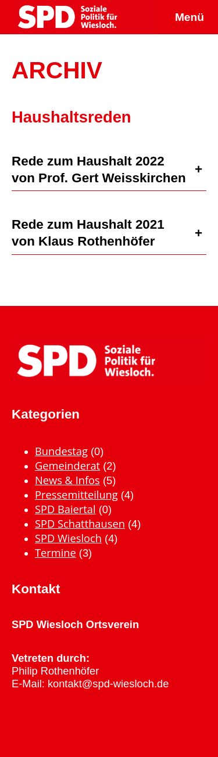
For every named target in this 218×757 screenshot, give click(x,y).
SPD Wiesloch (68, 538)
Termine (55, 552)
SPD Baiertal (65, 509)
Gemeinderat (67, 465)
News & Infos (67, 480)
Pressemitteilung (76, 494)
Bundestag (61, 451)
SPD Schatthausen (80, 523)
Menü (189, 17)
